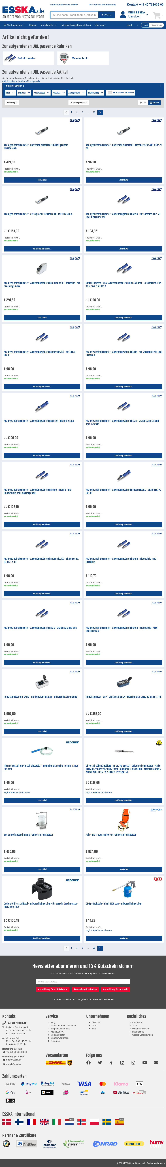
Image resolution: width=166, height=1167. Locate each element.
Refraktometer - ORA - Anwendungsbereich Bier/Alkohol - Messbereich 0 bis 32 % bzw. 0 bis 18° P (123, 285)
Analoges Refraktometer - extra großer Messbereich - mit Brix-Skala (38, 214)
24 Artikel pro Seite (78, 102)
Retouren (55, 1041)
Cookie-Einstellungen (142, 1035)
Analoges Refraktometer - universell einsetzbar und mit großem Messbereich (36, 147)
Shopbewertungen (60, 1038)
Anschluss (59, 92)
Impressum (137, 1022)
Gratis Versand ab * (64, 4)
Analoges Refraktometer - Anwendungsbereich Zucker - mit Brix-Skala (39, 421)
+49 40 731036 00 (14, 1023)
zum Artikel (42, 180)
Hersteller (24, 92)
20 (94, 112)
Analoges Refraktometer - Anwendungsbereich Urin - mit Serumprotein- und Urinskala (124, 354)
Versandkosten (58, 1035)
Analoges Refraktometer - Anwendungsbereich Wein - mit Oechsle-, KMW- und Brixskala (122, 629)
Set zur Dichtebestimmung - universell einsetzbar (28, 835)
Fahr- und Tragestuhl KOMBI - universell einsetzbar (111, 835)
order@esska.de (11, 1059)
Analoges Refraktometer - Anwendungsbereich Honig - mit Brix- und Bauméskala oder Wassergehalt (37, 491)
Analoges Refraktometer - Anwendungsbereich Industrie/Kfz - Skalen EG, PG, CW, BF (123, 491)
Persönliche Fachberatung (102, 4)
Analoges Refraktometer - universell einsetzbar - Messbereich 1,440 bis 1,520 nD (124, 147)
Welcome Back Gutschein (63, 1025)
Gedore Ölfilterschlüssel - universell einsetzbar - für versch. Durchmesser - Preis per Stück (41, 905)
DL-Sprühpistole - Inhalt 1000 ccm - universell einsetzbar (114, 904)
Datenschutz (138, 1032)
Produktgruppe (42, 92)
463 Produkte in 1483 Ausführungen (21, 81)
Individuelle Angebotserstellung (76, 25)
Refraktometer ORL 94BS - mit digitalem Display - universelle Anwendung (40, 697)
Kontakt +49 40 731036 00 (145, 4)
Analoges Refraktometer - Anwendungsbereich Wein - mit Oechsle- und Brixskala (121, 560)
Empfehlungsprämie (60, 1028)
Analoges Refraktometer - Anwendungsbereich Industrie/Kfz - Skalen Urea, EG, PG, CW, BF (41, 560)
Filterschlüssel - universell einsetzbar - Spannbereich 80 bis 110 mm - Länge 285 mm (41, 767)
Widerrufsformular (140, 1028)
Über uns (96, 1022)
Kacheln (154, 102)
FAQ (53, 1022)
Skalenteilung (95, 92)
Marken (32, 25)
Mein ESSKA (57, 1032)
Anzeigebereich (76, 92)
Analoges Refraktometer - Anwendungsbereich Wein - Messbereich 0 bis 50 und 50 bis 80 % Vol (123, 216)
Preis (10, 92)
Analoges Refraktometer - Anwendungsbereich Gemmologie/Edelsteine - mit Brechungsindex (42, 285)
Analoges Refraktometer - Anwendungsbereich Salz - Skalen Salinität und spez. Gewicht (122, 422)
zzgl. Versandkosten (17, 792)
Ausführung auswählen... (42, 249)
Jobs (94, 1028)
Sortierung (12, 102)
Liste (143, 102)
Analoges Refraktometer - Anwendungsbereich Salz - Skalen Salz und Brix (40, 628)
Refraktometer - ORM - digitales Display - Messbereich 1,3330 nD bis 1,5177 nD (124, 697)
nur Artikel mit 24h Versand (123, 92)
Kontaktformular (11, 1064)
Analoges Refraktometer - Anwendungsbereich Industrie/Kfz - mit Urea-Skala (39, 354)
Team (94, 1025)
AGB (134, 1025)
